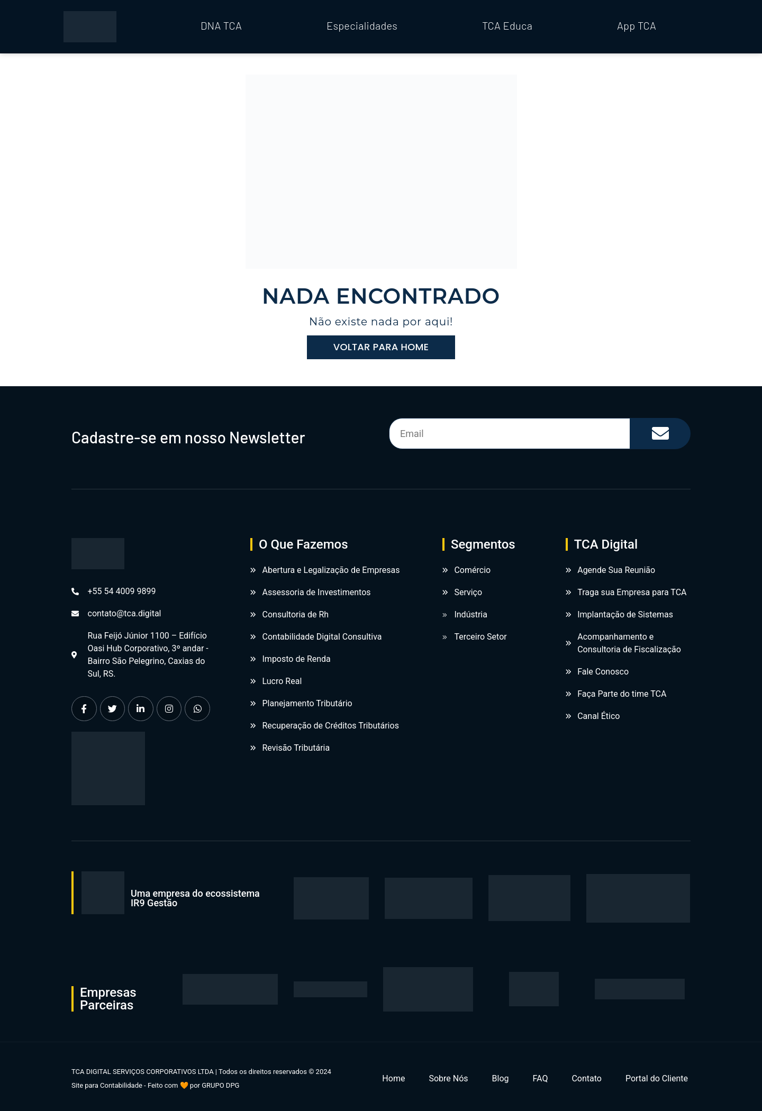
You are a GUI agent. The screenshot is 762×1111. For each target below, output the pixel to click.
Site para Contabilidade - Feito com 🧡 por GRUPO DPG (155, 1085)
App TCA (636, 25)
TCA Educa (507, 25)
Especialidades (361, 25)
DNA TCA (221, 25)
